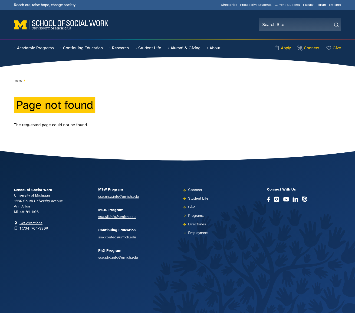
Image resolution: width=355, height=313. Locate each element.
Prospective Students (256, 5)
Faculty (308, 5)
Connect (308, 48)
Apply (282, 48)
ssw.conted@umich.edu (117, 237)
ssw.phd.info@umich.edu (118, 257)
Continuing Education (81, 47)
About (213, 47)
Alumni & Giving (183, 47)
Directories (229, 5)
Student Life (148, 47)
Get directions (31, 223)
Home (18, 80)
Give (333, 48)
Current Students (287, 5)
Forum (321, 5)
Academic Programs (34, 47)
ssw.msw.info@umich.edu (118, 196)
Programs (196, 215)
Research (119, 47)
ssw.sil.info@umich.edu (117, 216)
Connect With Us (281, 189)
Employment (198, 233)
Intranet (335, 5)
